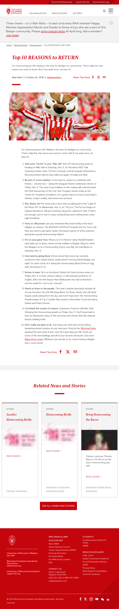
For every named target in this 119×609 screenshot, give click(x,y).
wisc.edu (11, 555)
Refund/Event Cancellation (95, 571)
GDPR (85, 565)
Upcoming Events (38, 13)
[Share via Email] (104, 77)
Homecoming (54, 77)
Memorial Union (88, 328)
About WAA (54, 543)
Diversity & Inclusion (57, 553)
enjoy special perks (53, 31)
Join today (12, 35)
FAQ (51, 562)
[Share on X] (98, 77)
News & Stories (59, 13)
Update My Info (82, 2)
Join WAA (77, 13)
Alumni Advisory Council (59, 547)
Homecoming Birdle (58, 414)
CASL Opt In (88, 555)
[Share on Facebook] (93, 77)
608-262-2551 (55, 577)
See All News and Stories (58, 505)
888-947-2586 (72, 577)
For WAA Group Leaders (59, 559)
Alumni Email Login (101, 2)
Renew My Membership (62, 2)
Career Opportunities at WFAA (62, 550)
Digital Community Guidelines (96, 558)
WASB (85, 545)
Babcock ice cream (34, 339)
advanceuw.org (14, 565)
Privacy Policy (89, 568)
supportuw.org (13, 573)
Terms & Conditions (91, 574)
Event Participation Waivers (95, 561)
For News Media (56, 556)
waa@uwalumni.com (58, 581)
